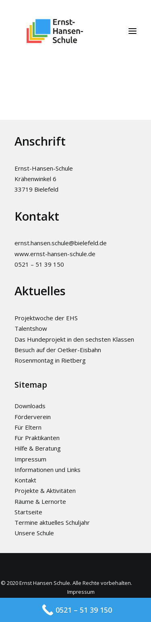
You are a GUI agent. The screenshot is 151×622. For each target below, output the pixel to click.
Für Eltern (27, 427)
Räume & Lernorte (40, 501)
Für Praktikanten (37, 438)
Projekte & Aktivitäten (45, 490)
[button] (132, 31)
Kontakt (25, 480)
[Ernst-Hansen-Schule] (54, 31)
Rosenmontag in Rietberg (50, 360)
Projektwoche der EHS (46, 318)
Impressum (30, 459)
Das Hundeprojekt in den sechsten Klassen (74, 339)
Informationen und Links (47, 469)
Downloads (30, 406)
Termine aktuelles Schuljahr (52, 522)
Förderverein (32, 417)
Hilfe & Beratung (37, 448)
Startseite (28, 512)
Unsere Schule (34, 533)
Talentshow (30, 328)
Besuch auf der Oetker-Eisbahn (57, 350)
